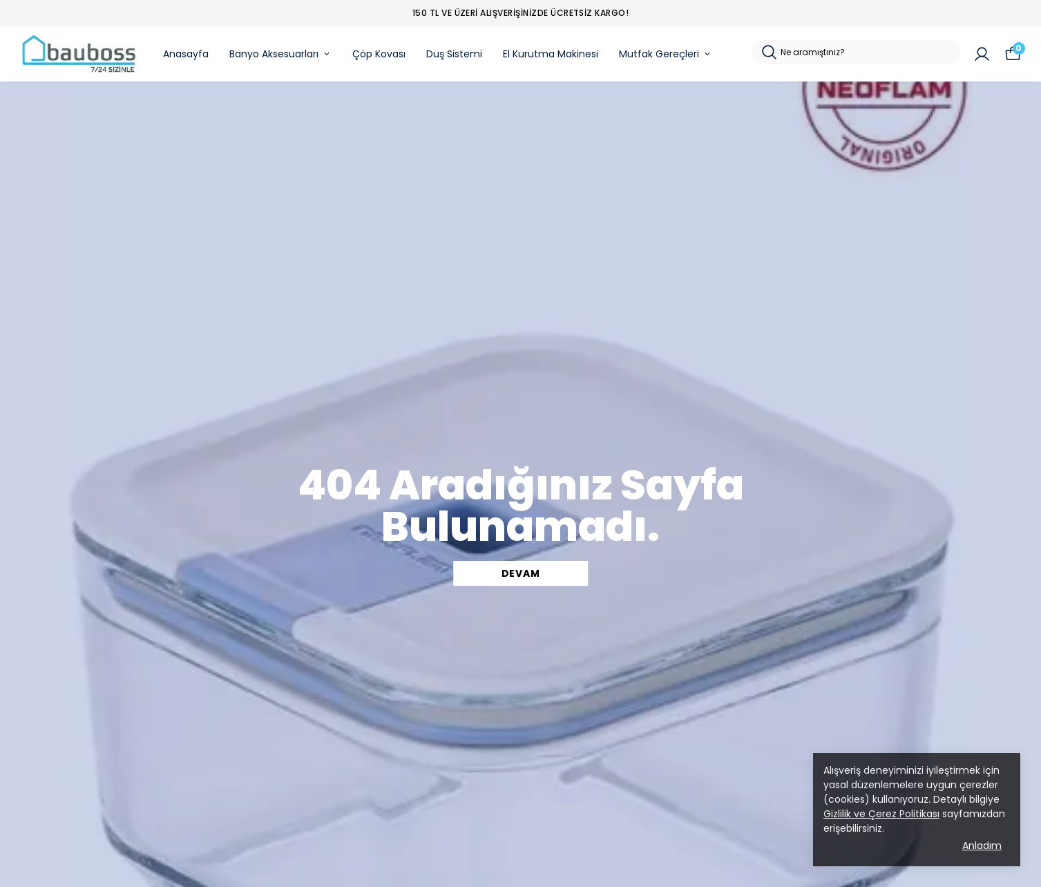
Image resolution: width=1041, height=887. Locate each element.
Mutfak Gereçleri (665, 54)
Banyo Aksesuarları (280, 54)
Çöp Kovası (378, 54)
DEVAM (521, 573)
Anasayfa (186, 54)
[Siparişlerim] (982, 54)
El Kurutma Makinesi (550, 54)
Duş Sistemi (454, 54)
